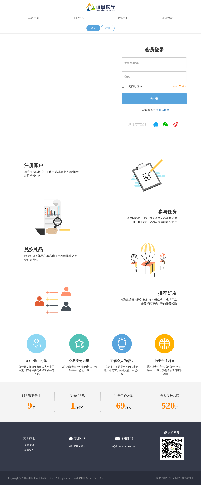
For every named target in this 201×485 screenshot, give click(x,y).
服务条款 (174, 478)
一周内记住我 (132, 86)
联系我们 (187, 478)
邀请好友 (167, 18)
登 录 (154, 98)
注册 (108, 28)
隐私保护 (161, 478)
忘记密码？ (180, 86)
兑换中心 (122, 18)
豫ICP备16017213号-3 (91, 478)
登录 (93, 28)
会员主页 (33, 18)
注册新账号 (162, 110)
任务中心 (78, 18)
